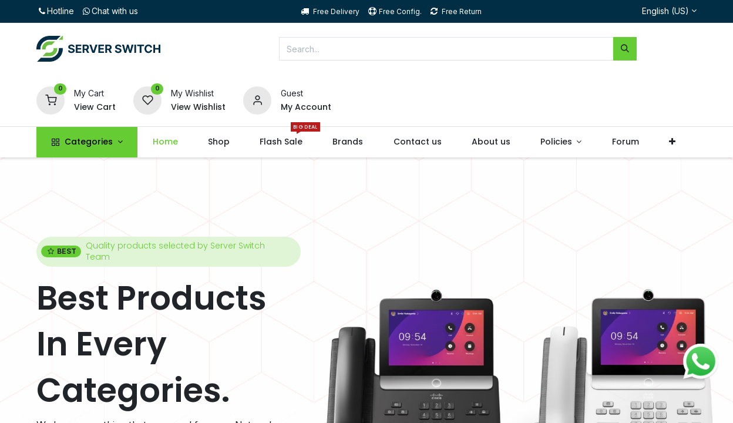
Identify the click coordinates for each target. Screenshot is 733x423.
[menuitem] (165, 142)
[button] (672, 142)
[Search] (625, 49)
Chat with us (109, 11)
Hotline (55, 11)
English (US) (665, 11)
